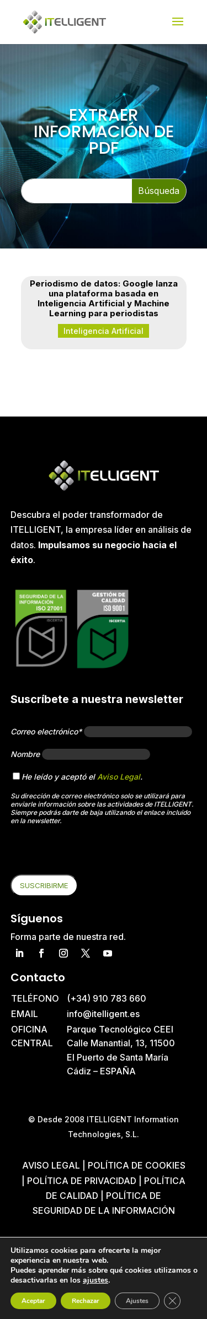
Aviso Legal (118, 776)
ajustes (95, 1280)
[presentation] (94, 852)
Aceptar (33, 1300)
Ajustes (137, 1300)
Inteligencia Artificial (103, 331)
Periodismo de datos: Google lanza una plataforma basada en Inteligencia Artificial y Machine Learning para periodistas (104, 298)
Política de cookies (136, 1165)
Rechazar (85, 1300)
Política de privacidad (81, 1180)
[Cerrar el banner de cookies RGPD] (172, 1301)
